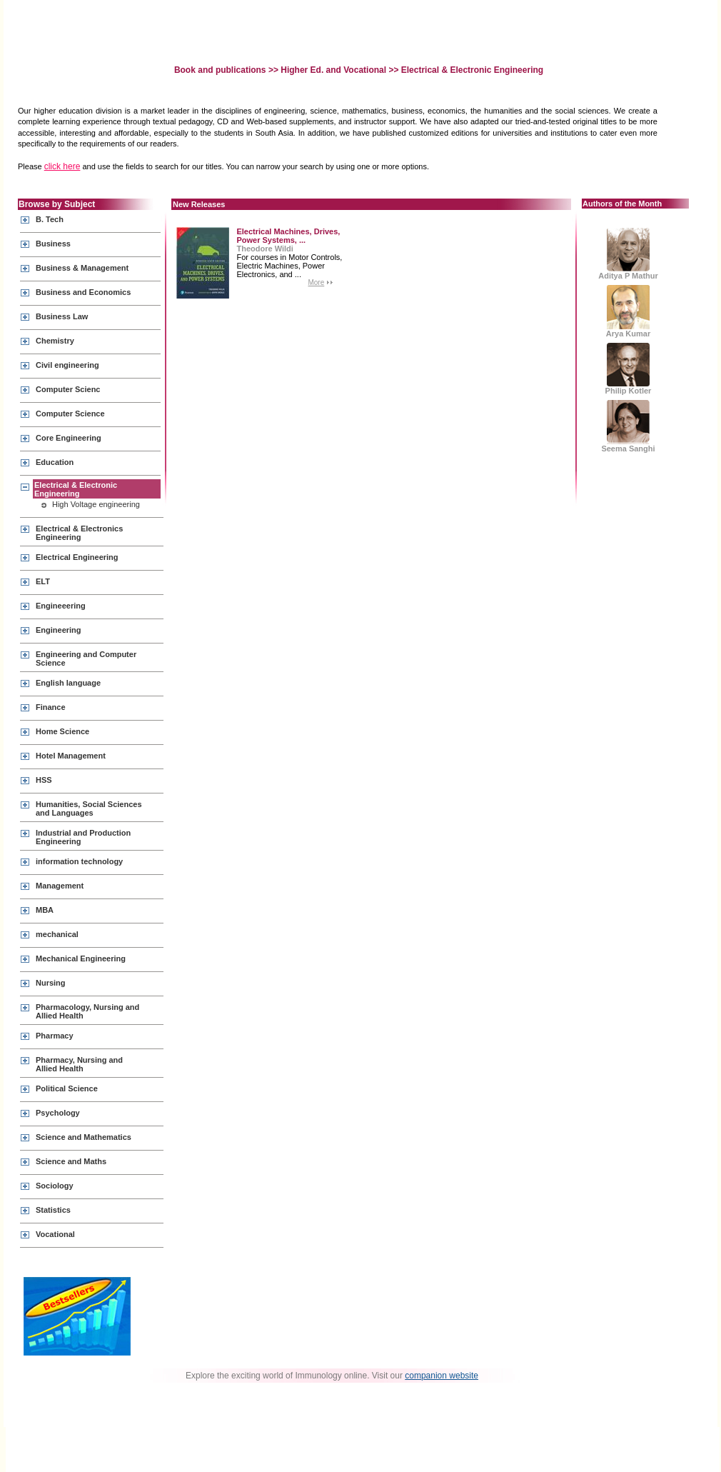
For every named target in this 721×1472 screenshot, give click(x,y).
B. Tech (50, 219)
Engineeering (61, 605)
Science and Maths (71, 1161)
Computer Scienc (68, 389)
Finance (51, 707)
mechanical (57, 934)
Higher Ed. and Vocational (333, 70)
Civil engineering (67, 365)
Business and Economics (83, 292)
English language (68, 683)
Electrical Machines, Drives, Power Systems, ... (288, 235)
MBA (45, 910)
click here (62, 166)
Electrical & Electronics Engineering (79, 532)
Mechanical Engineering (81, 958)
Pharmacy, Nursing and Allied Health (79, 1064)
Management (60, 885)
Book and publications (221, 70)
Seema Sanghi (628, 426)
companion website (441, 1376)
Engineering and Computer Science (86, 658)
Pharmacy (55, 1035)
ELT (43, 581)
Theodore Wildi (264, 248)
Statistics (53, 1210)
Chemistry (55, 340)
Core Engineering (68, 438)
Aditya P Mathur (628, 254)
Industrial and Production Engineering (83, 837)
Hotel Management (71, 755)
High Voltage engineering (96, 504)
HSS (44, 780)
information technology (79, 861)
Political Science (67, 1088)
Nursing (51, 982)
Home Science (62, 731)
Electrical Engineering (77, 557)
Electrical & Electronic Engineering (75, 489)
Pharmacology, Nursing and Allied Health (87, 1011)
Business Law (62, 316)
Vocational (55, 1234)
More (316, 282)
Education (55, 462)
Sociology (55, 1185)
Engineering (58, 630)
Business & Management (82, 268)
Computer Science (70, 413)
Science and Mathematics (83, 1137)
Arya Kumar (628, 311)
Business (53, 243)
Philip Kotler (628, 369)
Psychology (58, 1112)
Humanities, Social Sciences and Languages (89, 808)
